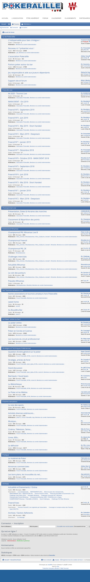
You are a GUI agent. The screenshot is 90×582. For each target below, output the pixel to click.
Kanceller (52, 555)
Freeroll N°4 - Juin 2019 (18, 118)
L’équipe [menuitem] (56, 559)
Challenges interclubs (17, 257)
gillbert (85, 49)
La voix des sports (16, 405)
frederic (85, 502)
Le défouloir (13, 446)
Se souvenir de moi (80, 526)
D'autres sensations (9, 401)
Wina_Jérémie (20, 236)
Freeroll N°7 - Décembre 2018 (21, 150)
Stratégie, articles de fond (19, 360)
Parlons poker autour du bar (20, 64)
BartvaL (85, 143)
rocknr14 (33, 356)
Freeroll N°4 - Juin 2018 (18, 174)
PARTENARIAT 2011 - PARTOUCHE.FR (21, 493)
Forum (45, 18)
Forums (16, 24)
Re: (82, 421)
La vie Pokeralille (8, 37)
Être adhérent (32, 18)
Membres (27, 24)
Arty (58, 566)
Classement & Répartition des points (24, 220)
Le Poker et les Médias (17, 392)
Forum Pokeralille (21, 298)
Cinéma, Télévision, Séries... (20, 429)
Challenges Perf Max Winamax (60, 499)
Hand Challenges (44, 499)
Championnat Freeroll (17, 240)
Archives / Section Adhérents (20, 513)
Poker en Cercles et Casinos (20, 331)
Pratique (5, 455)
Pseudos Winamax (16, 281)
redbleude (86, 213)
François (85, 41)
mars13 (85, 414)
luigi (33, 417)
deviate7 (47, 236)
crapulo (85, 103)
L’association (17, 18)
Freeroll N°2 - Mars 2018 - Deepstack (24, 199)
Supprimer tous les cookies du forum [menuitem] (72, 559)
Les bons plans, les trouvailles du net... (24, 474)
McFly (85, 369)
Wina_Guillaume (40, 236)
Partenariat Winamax (10, 229)
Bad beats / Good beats (18, 376)
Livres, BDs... (13, 437)
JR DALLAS (86, 385)
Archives (5, 484)
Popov (85, 280)
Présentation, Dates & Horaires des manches (27, 211)
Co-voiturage (21, 517)
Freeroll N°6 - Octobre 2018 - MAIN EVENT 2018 (28, 158)
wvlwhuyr (85, 430)
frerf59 (85, 200)
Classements (70, 18)
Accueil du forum (9, 32)
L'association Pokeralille (18, 56)
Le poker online (15, 323)
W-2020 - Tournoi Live (17, 93)
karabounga (86, 266)
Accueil (5, 18)
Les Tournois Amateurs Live (12, 290)
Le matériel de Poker (17, 458)
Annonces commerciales (18, 466)
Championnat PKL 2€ (17, 249)
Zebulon (85, 309)
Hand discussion (15, 368)
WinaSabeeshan (30, 236)
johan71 (18, 314)
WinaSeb (53, 236)
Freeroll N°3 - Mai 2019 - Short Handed (25, 126)
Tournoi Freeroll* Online (41, 493)
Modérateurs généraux (23, 540)
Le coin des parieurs (17, 273)
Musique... (12, 421)
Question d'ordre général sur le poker (24, 352)
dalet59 (85, 332)
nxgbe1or (85, 468)
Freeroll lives (13, 503)
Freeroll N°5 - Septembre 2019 (21, 110)
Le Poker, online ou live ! (11, 319)
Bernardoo (86, 176)
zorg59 (85, 127)
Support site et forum (17, 81)
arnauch (85, 340)
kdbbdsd (85, 459)
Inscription (24, 27)
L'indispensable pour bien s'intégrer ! (24, 40)
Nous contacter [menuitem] (47, 559)
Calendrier (56, 18)
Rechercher (5, 27)
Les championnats (23, 492)
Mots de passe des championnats (53, 492)
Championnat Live (9, 208)
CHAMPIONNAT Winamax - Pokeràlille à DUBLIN (24, 499)
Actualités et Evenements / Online (22, 487)
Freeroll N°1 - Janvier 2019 (19, 142)
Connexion (15, 27)
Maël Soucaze (65, 568)
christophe (86, 447)
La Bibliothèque (15, 384)
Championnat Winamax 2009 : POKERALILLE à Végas (45, 497)
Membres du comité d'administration (26, 44)
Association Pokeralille (22, 97)
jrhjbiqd (85, 58)
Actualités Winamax (16, 265)
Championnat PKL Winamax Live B (23, 232)
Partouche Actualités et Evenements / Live (62, 493)
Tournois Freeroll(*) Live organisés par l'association (32, 507)
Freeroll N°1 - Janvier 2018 (19, 190)
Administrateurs (11, 540)
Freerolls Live (7, 90)
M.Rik (28, 356)
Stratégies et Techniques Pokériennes (16, 348)
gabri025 (85, 95)
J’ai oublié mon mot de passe (65, 526)
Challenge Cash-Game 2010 (18, 495)
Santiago (85, 74)
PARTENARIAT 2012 (36, 492)
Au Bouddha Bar (15, 310)
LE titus (85, 192)
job (17, 52)
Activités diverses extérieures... (21, 413)
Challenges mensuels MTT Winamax (51, 495)
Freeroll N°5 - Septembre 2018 (21, 166)
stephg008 (86, 151)
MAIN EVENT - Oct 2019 (18, 102)
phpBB (50, 564)
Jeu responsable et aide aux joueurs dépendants (29, 73)
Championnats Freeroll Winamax (19, 497)
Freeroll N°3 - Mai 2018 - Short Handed (25, 182)
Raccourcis (9, 24)
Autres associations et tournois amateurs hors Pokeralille (32, 294)
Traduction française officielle (50, 568)
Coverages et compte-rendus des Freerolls (61, 507)
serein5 (18, 306)
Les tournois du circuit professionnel (24, 339)
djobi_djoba (30, 364)
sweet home (13, 302)
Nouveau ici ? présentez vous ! (21, 48)
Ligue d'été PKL (14, 509)
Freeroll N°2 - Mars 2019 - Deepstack (24, 134)
